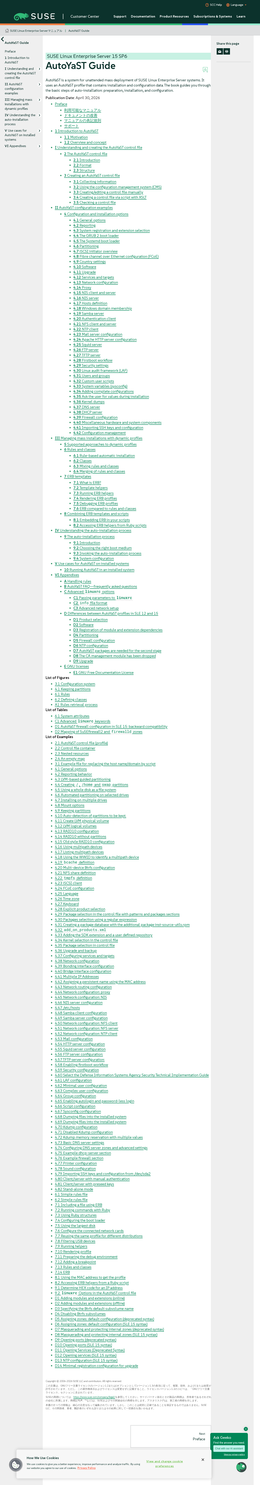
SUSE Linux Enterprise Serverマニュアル (36, 31)
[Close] (202, 1459)
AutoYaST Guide (78, 31)
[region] (113, 1464)
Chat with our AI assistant (229, 1448)
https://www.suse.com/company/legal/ (94, 1396)
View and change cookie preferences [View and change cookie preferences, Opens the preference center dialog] (164, 1463)
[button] (15, 1464)
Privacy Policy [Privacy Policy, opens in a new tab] (86, 1468)
